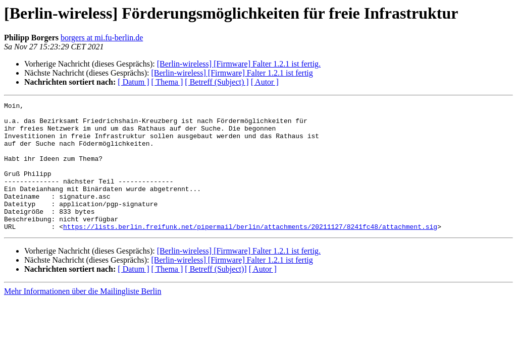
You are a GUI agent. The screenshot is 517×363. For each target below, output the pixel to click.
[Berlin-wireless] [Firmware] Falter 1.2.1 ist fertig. (239, 63)
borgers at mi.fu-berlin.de (102, 37)
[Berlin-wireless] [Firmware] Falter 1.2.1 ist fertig (232, 73)
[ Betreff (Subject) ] (216, 82)
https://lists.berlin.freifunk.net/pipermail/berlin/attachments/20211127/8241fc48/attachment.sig (250, 252)
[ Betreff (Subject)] (215, 294)
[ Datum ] (133, 82)
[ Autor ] (265, 82)
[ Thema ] (167, 82)
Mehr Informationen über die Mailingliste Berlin (82, 317)
